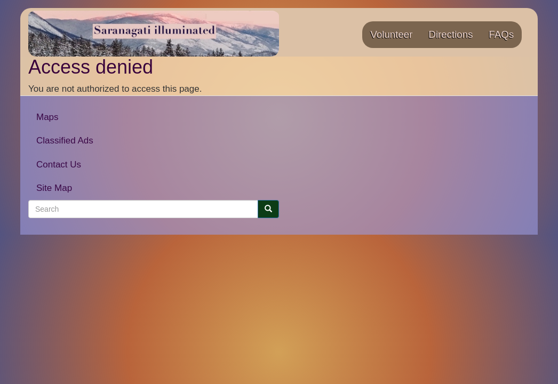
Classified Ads (64, 140)
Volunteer (391, 34)
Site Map (54, 188)
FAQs (501, 34)
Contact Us (58, 164)
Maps (47, 117)
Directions (450, 34)
